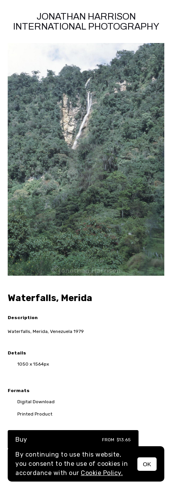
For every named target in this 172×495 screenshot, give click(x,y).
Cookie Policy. (102, 473)
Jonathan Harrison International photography (86, 21)
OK (147, 464)
